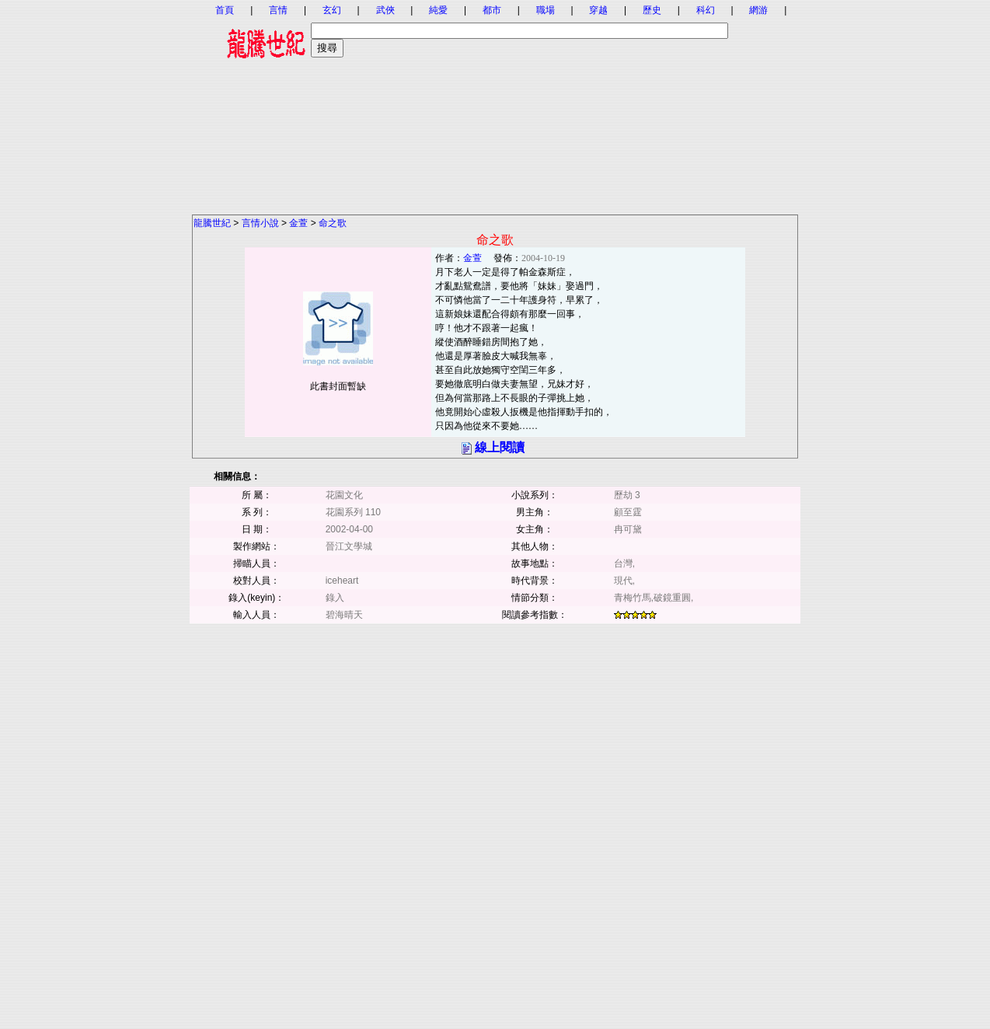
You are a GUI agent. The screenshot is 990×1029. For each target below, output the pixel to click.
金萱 (298, 223)
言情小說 (260, 223)
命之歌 (333, 223)
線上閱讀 (500, 447)
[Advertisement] (495, 105)
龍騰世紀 (212, 223)
